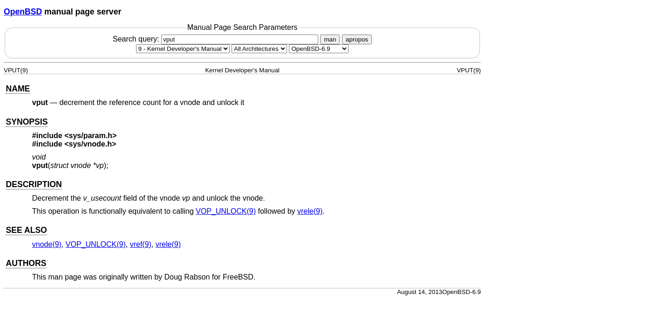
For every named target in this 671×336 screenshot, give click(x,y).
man (330, 39)
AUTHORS (26, 263)
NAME (18, 88)
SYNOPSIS (27, 121)
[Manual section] (183, 48)
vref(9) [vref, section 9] (140, 244)
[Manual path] (319, 48)
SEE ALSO (26, 230)
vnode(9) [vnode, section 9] (47, 244)
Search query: (217, 39)
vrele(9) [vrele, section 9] (309, 211)
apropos (357, 39)
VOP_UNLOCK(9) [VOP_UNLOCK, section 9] (226, 211)
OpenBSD (23, 11)
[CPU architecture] (259, 48)
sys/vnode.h (90, 144)
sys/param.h (90, 136)
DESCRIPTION (34, 184)
